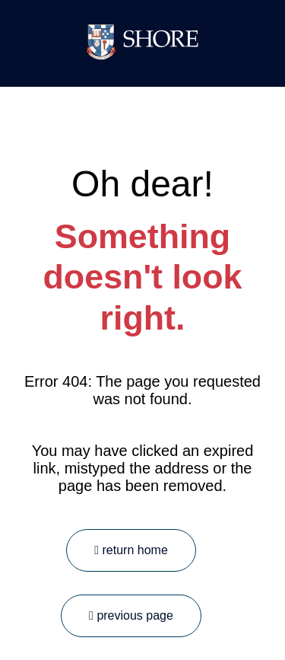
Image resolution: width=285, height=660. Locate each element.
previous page (131, 615)
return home (131, 550)
